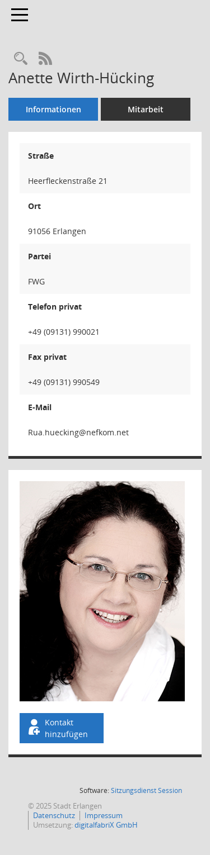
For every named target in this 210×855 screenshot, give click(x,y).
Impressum (104, 815)
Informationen (53, 109)
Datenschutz (54, 815)
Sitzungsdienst (146, 790)
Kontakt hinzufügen (57, 728)
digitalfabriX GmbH (106, 825)
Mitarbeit (146, 109)
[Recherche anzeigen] (20, 59)
